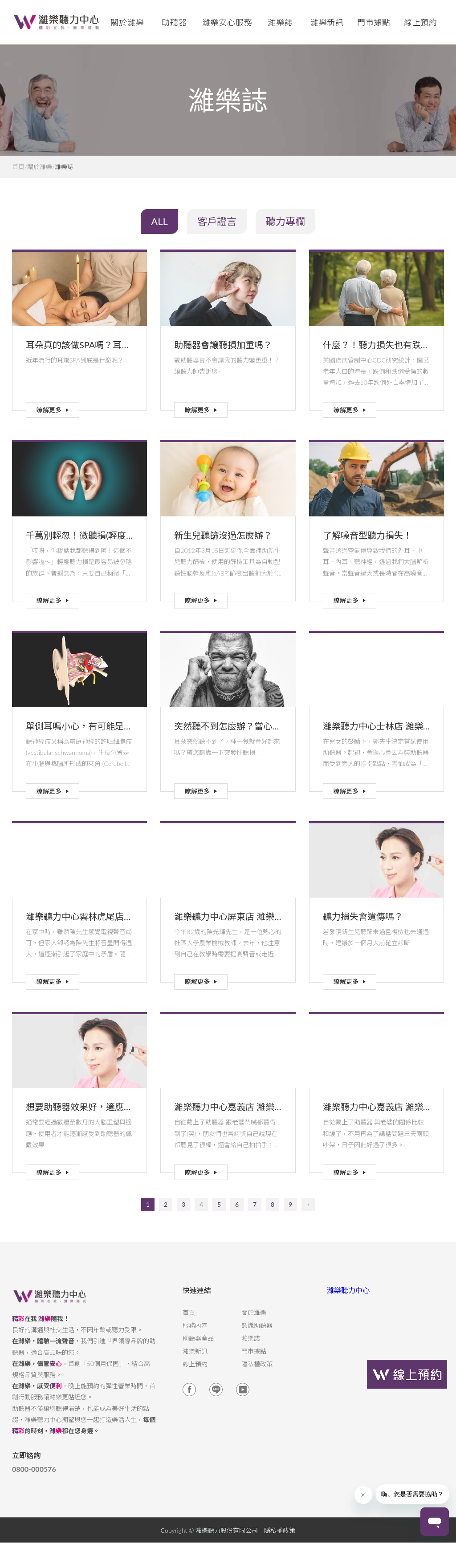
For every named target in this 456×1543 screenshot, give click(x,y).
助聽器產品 (198, 1345)
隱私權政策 (257, 1371)
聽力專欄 (285, 221)
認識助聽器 (257, 1332)
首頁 (18, 167)
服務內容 (195, 1332)
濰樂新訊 (327, 22)
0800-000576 (34, 1476)
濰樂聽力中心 (348, 1297)
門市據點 (253, 1358)
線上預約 (421, 22)
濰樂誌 (250, 1345)
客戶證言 (216, 221)
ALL (159, 221)
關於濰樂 (39, 167)
